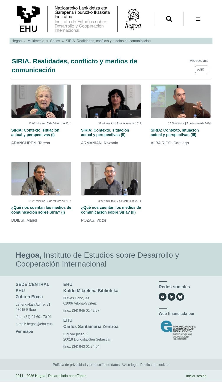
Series (55, 41)
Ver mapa (24, 341)
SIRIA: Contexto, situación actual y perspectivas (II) (111, 133)
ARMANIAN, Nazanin (99, 145)
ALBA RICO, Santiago (170, 145)
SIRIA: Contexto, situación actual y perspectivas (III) (181, 133)
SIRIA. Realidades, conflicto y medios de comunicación (108, 41)
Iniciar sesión (196, 386)
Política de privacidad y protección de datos (86, 375)
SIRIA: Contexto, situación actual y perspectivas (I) (41, 133)
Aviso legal (130, 375)
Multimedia (36, 41)
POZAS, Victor (93, 231)
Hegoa (16, 41)
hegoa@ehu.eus (39, 334)
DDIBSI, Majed (24, 231)
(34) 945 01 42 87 (85, 321)
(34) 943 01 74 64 (85, 357)
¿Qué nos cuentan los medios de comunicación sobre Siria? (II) (109, 216)
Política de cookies (154, 375)
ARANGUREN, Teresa (30, 145)
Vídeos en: (198, 60)
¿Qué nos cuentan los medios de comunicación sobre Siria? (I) (39, 216)
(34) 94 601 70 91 (38, 327)
